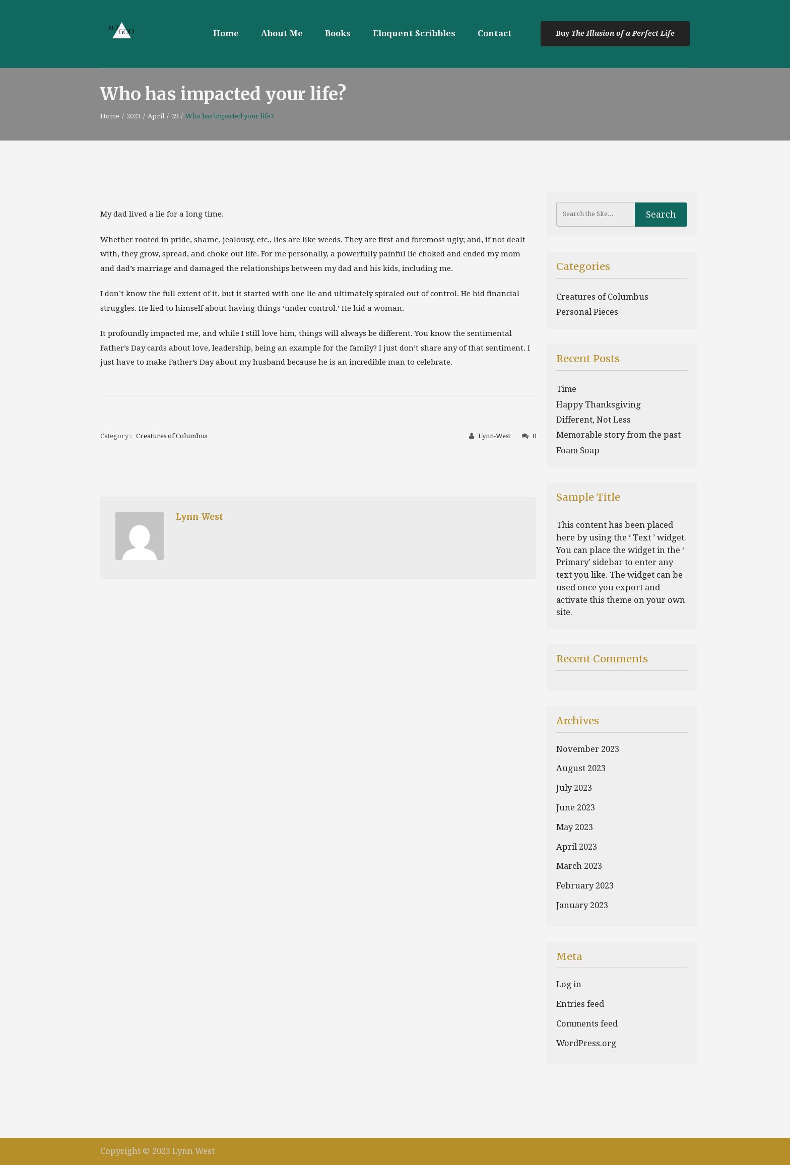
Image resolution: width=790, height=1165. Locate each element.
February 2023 (585, 885)
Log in (568, 984)
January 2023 (582, 905)
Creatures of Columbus (171, 436)
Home (226, 33)
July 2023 (574, 788)
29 (174, 116)
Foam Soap (578, 450)
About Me (282, 33)
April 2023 (576, 847)
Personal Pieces (587, 312)
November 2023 (587, 749)
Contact (495, 33)
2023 (133, 116)
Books (338, 33)
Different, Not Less (593, 420)
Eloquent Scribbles (414, 33)
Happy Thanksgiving (598, 404)
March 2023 (579, 866)
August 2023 (581, 768)
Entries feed (580, 1004)
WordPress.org (586, 1043)
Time (566, 389)
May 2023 (574, 827)
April (156, 116)
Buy (563, 33)
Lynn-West (494, 436)
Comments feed (587, 1024)
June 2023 (575, 807)
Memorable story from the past (618, 435)
